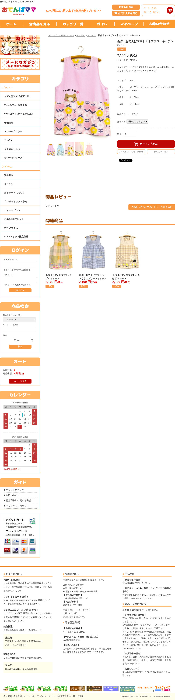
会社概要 (8, 696)
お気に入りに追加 (161, 152)
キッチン (91, 35)
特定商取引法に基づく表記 (70, 696)
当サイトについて (15, 490)
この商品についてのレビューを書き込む (151, 207)
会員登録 (17, 696)
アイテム (80, 35)
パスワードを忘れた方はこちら (17, 285)
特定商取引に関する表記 (18, 500)
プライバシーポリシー (17, 506)
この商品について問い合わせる (131, 152)
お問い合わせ (13, 495)
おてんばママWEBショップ (61, 35)
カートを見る (20, 381)
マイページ (28, 696)
